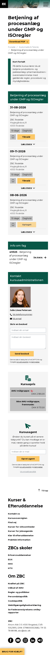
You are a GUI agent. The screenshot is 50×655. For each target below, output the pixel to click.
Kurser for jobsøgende (20, 531)
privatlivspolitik (22, 362)
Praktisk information (19, 539)
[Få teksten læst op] (40, 642)
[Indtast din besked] (28, 342)
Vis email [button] (17, 318)
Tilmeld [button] (26, 137)
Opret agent (28, 458)
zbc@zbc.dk (24, 630)
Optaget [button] (26, 224)
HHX (10, 563)
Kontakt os (14, 513)
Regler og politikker (18, 592)
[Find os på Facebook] (10, 642)
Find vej (12, 522)
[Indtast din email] (28, 330)
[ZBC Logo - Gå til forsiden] (4, 4)
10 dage (15, 130)
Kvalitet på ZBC (16, 583)
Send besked (22, 353)
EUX (10, 559)
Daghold (27, 130)
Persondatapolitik (18, 596)
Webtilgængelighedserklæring (24, 605)
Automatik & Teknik (29, 47)
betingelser (35, 362)
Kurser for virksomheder (21, 527)
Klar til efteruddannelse (20, 535)
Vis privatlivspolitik (28, 472)
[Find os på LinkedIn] (32, 642)
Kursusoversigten (17, 518)
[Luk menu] (46, 4)
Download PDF (17, 41)
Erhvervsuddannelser (19, 555)
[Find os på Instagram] (25, 642)
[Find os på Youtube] (18, 642)
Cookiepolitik (15, 601)
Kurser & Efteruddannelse (25, 502)
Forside (11, 47)
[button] (13, 137)
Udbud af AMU (16, 588)
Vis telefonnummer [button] (22, 314)
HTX (10, 568)
